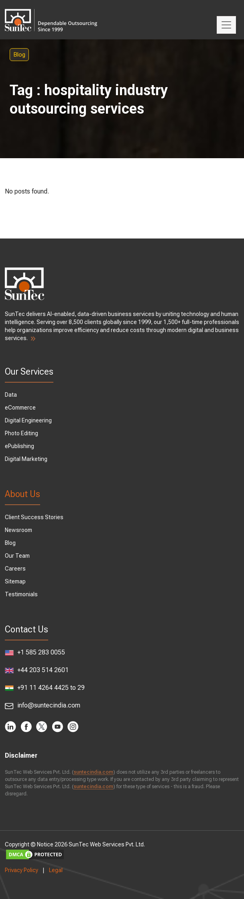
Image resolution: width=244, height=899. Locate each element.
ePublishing (19, 446)
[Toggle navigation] (226, 25)
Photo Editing (21, 433)
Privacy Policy (21, 870)
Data (11, 394)
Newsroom (18, 530)
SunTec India (51, 14)
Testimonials (21, 594)
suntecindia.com (93, 772)
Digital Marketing (26, 459)
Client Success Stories (34, 517)
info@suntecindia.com (42, 705)
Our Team (17, 555)
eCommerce (20, 407)
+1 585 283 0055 (35, 652)
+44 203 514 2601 (37, 670)
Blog (19, 54)
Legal (56, 870)
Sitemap (15, 581)
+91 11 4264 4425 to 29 (45, 687)
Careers (15, 568)
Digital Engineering (28, 420)
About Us (22, 494)
